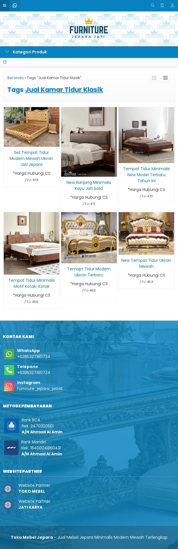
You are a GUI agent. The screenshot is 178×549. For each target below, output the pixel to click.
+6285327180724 (33, 356)
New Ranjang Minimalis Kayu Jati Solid (89, 185)
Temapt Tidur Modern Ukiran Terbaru (89, 272)
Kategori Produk (26, 52)
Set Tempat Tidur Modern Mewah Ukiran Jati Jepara (31, 158)
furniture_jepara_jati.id (39, 388)
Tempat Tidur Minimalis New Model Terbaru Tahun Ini (146, 175)
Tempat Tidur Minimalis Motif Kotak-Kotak (31, 283)
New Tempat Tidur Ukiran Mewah (146, 263)
